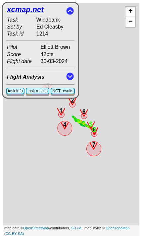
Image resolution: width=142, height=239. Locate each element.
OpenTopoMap (117, 228)
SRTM (76, 228)
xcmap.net (25, 9)
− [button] (130, 22)
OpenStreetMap (36, 228)
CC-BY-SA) (15, 234)
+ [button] (130, 12)
